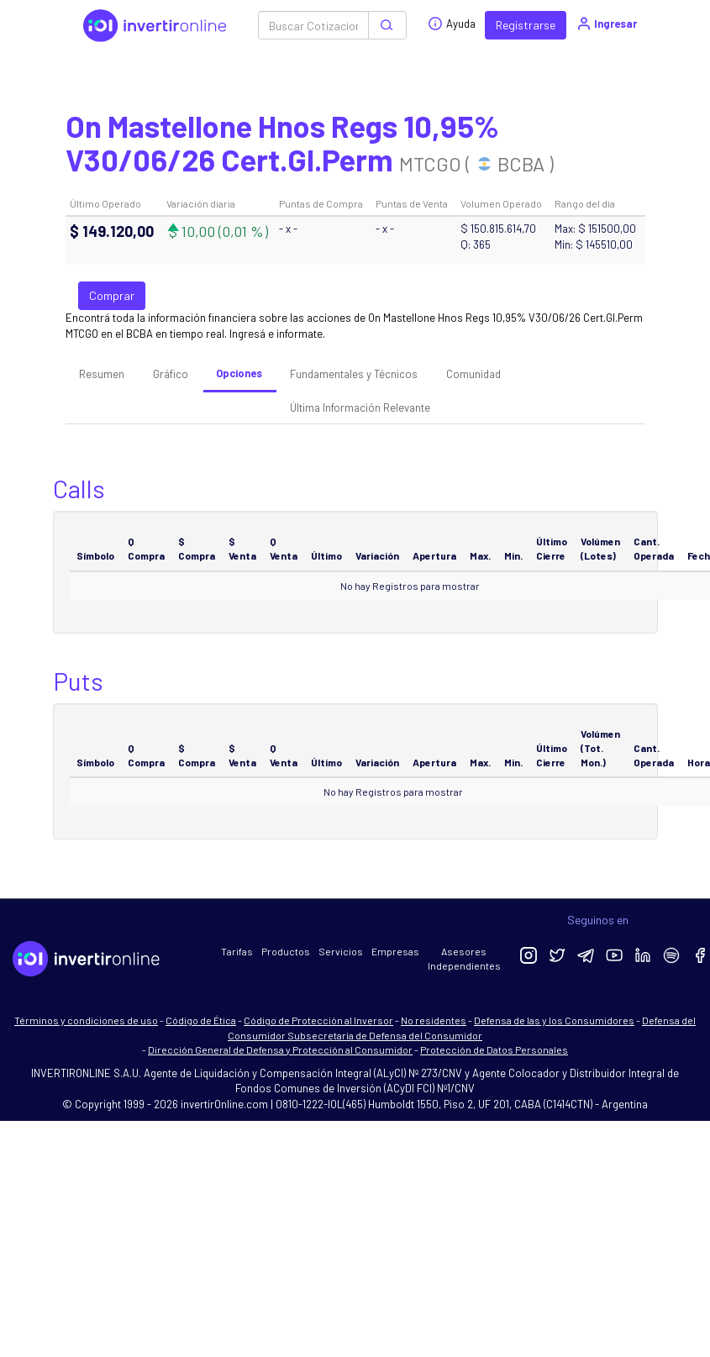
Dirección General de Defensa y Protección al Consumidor (280, 1049)
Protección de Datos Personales (494, 1049)
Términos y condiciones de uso (86, 1020)
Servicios (340, 951)
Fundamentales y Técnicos (354, 374)
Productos (285, 951)
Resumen (101, 374)
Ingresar (606, 23)
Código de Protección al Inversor (318, 1020)
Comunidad (473, 374)
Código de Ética (201, 1020)
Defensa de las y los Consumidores (554, 1020)
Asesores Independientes (464, 958)
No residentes (433, 1020)
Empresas (395, 951)
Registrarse (525, 25)
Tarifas (237, 951)
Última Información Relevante (360, 407)
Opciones (239, 373)
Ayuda (452, 23)
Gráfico (170, 374)
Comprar (111, 295)
